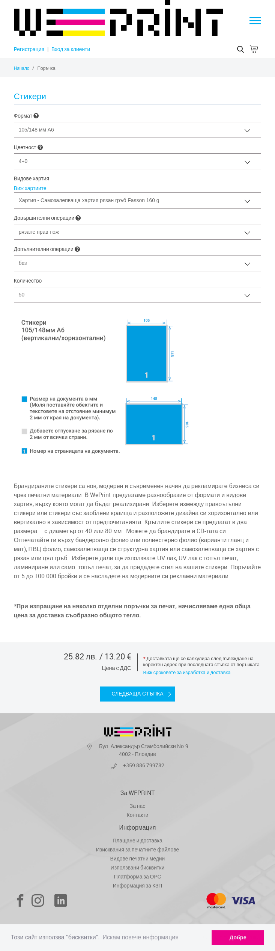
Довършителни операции (47, 218)
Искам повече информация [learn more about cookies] (140, 937)
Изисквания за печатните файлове (137, 849)
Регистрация (29, 49)
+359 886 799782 (143, 765)
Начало (22, 68)
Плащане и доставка (137, 840)
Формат (26, 116)
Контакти (138, 814)
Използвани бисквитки (137, 867)
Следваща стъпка (137, 694)
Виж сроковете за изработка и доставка (187, 673)
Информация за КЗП (137, 885)
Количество (28, 280)
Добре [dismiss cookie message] (238, 937)
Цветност (28, 147)
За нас (138, 805)
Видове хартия (31, 178)
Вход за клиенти (70, 49)
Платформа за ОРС (137, 876)
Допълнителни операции (47, 249)
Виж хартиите (30, 188)
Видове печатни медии (137, 858)
